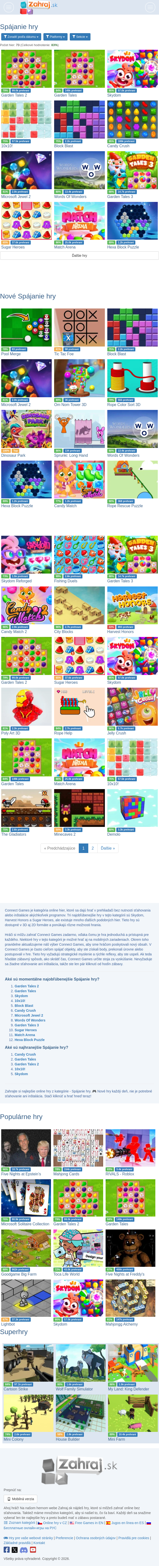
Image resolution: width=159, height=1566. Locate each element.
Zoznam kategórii (20, 1523)
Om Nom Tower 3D (70, 405)
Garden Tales (65, 95)
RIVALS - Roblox (120, 1174)
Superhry (14, 1332)
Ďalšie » (108, 848)
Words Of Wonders (70, 197)
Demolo (113, 834)
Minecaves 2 (65, 834)
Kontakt (39, 1543)
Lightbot (8, 1324)
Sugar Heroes (13, 247)
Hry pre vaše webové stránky (29, 1538)
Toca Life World (66, 1274)
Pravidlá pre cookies (133, 1538)
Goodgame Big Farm (19, 1274)
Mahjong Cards (66, 1174)
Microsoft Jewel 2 (16, 197)
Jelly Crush (116, 733)
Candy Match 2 (14, 632)
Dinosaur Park (13, 455)
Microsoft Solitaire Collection (25, 1224)
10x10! (7, 146)
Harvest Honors (120, 632)
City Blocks (63, 632)
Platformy (55, 37)
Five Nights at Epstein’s (21, 1174)
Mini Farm (116, 1439)
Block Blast (63, 146)
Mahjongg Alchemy (122, 1324)
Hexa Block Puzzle (123, 247)
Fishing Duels (65, 581)
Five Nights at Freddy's (125, 1274)
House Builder (68, 1439)
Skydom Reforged (16, 581)
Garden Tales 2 (14, 95)
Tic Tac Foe (64, 354)
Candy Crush (118, 146)
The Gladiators (13, 834)
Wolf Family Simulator (74, 1389)
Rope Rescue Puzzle (125, 506)
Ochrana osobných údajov (96, 1538)
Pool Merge (11, 354)
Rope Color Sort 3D (123, 405)
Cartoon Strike (16, 1389)
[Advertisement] (79, 273)
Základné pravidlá (17, 1543)
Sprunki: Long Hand (71, 455)
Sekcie (80, 37)
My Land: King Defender (128, 1389)
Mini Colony (14, 1439)
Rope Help (63, 733)
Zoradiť (21, 37)
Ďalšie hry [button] (79, 256)
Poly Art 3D (10, 733)
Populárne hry (21, 1116)
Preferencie (65, 1538)
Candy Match (65, 506)
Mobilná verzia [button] (20, 1499)
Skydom (114, 95)
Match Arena (65, 247)
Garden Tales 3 (120, 197)
